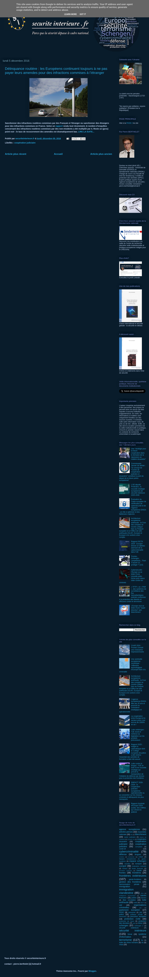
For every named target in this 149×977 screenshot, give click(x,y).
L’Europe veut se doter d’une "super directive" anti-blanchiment (138, 609)
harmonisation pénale (129, 884)
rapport (59, 126)
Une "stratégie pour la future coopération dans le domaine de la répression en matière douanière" (138, 454)
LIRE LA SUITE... (86, 132)
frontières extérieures (132, 875)
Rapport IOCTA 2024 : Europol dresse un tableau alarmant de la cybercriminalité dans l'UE (138, 547)
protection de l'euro (126, 921)
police (121, 914)
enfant (141, 857)
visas (121, 945)
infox (142, 893)
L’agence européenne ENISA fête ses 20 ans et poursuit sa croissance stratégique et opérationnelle (132, 705)
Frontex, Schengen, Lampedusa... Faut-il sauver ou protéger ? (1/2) (138, 560)
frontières (136, 873)
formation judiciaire (125, 870)
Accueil (58, 154)
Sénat (130, 934)
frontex (122, 873)
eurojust (138, 864)
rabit (134, 923)
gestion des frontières (130, 882)
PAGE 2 (129, 123)
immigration (124, 886)
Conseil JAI (130, 839)
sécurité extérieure (129, 928)
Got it (83, 14)
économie (131, 857)
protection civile (132, 919)
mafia (135, 902)
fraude (139, 870)
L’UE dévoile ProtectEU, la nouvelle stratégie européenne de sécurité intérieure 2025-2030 (138, 490)
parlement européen (129, 910)
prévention (122, 916)
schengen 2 (138, 926)
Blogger (92, 971)
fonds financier (137, 868)
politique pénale (136, 914)
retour (140, 923)
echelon (121, 857)
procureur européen (138, 916)
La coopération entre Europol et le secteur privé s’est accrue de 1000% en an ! (138, 720)
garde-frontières (135, 879)
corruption (138, 847)
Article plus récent (15, 154)
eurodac (127, 864)
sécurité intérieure (132, 930)
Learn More (70, 14)
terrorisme (125, 939)
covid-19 (122, 849)
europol (122, 866)
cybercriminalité (129, 851)
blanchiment (140, 834)
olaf (120, 905)
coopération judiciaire (25, 143)
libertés (143, 898)
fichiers (124, 868)
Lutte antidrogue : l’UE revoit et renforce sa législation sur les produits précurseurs (138, 735)
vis (142, 942)
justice (133, 898)
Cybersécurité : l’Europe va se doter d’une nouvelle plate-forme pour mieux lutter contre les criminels (132, 576)
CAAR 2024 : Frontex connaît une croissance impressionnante (137, 649)
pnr (141, 912)
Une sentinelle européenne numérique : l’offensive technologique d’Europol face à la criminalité (132, 665)
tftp (142, 940)
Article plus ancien (101, 154)
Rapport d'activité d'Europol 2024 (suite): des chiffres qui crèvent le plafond (138, 808)
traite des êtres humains (128, 942)
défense (123, 854)
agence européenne (129, 829)
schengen (123, 925)
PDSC (121, 912)
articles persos (126, 832)
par (140, 907)
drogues (138, 854)
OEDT (142, 902)
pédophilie (131, 912)
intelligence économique (127, 895)
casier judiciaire (130, 837)
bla (131, 834)
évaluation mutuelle (139, 866)
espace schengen (137, 861)
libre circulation (129, 900)
